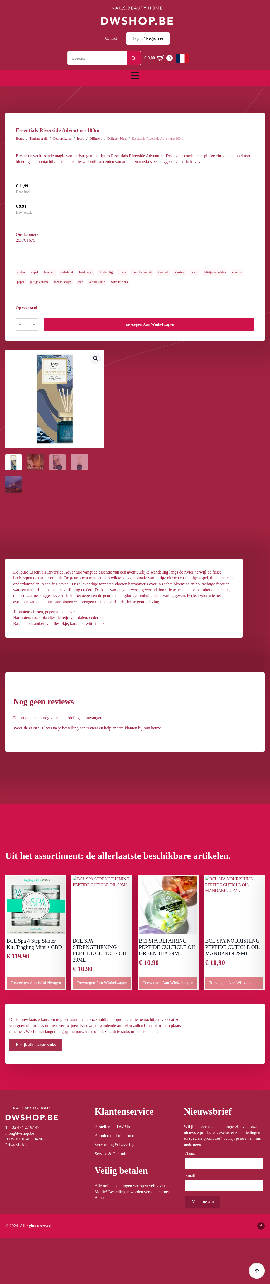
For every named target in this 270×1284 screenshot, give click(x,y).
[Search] (134, 58)
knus (195, 272)
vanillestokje (97, 282)
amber (21, 272)
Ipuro (80, 138)
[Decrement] (20, 324)
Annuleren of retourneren (116, 1135)
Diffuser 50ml (117, 138)
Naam (191, 1153)
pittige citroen (39, 282)
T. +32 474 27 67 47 (22, 1127)
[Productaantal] (27, 324)
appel (34, 272)
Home (20, 138)
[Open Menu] (135, 75)
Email (191, 1175)
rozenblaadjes (62, 282)
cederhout (66, 272)
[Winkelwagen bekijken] (158, 58)
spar (80, 282)
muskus (237, 272)
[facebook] (261, 1226)
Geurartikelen (62, 138)
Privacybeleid (16, 1145)
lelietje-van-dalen (215, 272)
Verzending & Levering (114, 1144)
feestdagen (86, 272)
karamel (163, 272)
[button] (95, 358)
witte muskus (119, 282)
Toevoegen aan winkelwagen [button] (36, 983)
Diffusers (95, 138)
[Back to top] (257, 1271)
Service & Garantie (111, 1154)
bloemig (49, 272)
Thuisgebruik (38, 138)
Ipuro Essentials (142, 272)
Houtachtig (106, 272)
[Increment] (34, 324)
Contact (111, 38)
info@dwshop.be (19, 1133)
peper (20, 282)
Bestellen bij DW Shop (114, 1126)
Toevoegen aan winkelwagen (149, 324)
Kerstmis (180, 272)
